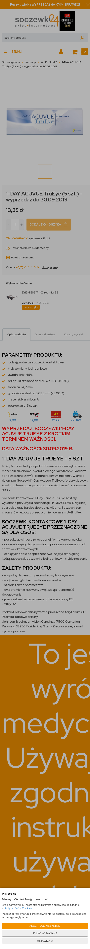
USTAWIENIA (45, 940)
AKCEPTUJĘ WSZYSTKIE (44, 925)
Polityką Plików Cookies (18, 908)
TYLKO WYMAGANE (45, 933)
